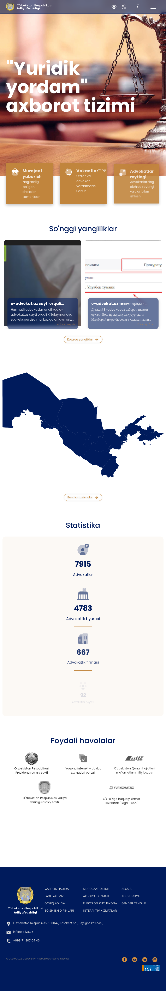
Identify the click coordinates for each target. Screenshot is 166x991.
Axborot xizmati (96, 896)
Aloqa (126, 888)
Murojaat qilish (96, 888)
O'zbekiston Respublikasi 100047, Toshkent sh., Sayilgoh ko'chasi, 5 (56, 923)
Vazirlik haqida (57, 888)
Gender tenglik (133, 903)
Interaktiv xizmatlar (100, 910)
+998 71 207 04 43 (23, 941)
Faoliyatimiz (54, 896)
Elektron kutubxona (100, 903)
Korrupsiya (130, 896)
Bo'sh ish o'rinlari (59, 910)
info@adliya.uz (19, 932)
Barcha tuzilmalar (83, 497)
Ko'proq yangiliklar (83, 340)
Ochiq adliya (55, 903)
